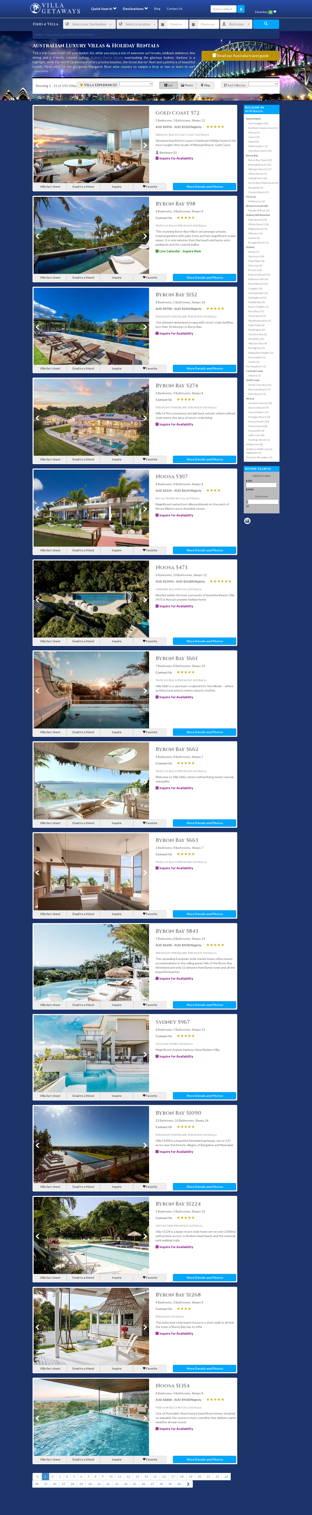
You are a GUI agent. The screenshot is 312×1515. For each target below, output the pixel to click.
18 (182, 1476)
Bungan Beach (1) (258, 242)
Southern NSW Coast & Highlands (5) (259, 450)
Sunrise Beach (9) (258, 407)
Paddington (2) (256, 329)
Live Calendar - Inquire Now (178, 251)
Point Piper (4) (256, 261)
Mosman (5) (255, 265)
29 (81, 1484)
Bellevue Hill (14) (258, 279)
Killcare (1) (254, 375)
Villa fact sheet (50, 186)
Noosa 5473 (171, 567)
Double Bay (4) (256, 302)
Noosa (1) (254, 132)
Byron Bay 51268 (178, 1295)
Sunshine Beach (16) (260, 403)
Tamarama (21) (257, 315)
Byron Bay (252, 155)
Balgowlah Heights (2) (260, 352)
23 (226, 1476)
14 (146, 1476)
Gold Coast (253, 380)
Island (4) (253, 141)
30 (90, 1484)
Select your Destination (88, 24)
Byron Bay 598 (175, 203)
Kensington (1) (256, 357)
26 (54, 1484)
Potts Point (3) (256, 325)
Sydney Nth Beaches (258, 215)
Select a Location (137, 24)
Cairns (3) (254, 137)
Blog (157, 8)
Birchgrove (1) (256, 348)
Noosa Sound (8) (257, 426)
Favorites (265, 12)
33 (117, 1484)
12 (128, 1476)
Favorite (150, 186)
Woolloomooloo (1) (259, 320)
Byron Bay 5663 (177, 840)
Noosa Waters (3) (258, 412)
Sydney (250, 247)
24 (37, 1484)
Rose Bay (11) (256, 311)
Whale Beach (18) (258, 224)
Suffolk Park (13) (257, 178)
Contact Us (174, 8)
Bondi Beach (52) (258, 283)
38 (161, 1484)
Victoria (251, 196)
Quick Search (103, 9)
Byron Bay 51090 (178, 1113)
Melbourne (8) (254, 444)
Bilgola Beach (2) (258, 228)
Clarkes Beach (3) (258, 192)
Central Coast (254, 371)
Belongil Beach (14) (259, 164)
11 (119, 1476)
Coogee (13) (255, 288)
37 (152, 1484)
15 (155, 1476)
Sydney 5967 (173, 1022)
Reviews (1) (166, 152)
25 (45, 1484)
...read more (40, 71)
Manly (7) (253, 251)
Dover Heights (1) (258, 306)
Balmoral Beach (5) (259, 274)
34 (125, 1484)
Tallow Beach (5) (257, 173)
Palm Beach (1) (257, 394)
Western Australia (257, 205)
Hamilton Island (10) (260, 150)
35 (134, 1484)
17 (173, 1476)
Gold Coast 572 (178, 113)
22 (217, 1476)
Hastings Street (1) (259, 439)
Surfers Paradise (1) (259, 384)
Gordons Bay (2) (257, 334)
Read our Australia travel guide (240, 55)
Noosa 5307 (172, 476)
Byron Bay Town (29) (260, 160)
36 (143, 1484)
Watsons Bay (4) (257, 343)
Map (205, 85)
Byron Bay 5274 (177, 385)
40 (179, 1484)
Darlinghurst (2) (257, 297)
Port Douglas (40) (258, 123)
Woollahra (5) (256, 338)
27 (63, 1484)
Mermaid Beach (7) (259, 389)
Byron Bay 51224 (178, 1204)
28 (72, 1484)
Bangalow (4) (255, 187)
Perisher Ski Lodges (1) (259, 457)
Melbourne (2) (256, 201)
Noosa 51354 (173, 1385)
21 (208, 1476)
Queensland (253, 118)
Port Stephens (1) (256, 366)
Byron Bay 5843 (177, 931)
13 (137, 1476)
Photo (187, 85)
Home (39, 34)
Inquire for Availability (174, 158)
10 (110, 1476)
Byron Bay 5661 (177, 658)
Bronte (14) (255, 270)
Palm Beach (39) (257, 219)
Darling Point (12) (258, 293)
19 (190, 1476)
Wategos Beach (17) (259, 169)
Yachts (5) (254, 361)
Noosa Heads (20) (258, 421)
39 (170, 1484)
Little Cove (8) (256, 435)
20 (199, 1476)
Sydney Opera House (107, 57)
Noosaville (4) (256, 430)
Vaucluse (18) (256, 256)
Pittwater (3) (255, 233)
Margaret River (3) (258, 210)
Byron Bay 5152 (176, 294)
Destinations (135, 9)
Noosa (250, 398)
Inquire (117, 186)
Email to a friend (83, 186)
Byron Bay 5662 (177, 749)
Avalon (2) (254, 238)
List (168, 85)
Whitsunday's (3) (258, 146)
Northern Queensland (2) (263, 128)
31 (99, 1484)
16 (164, 1476)
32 (108, 1484)
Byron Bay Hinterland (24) (263, 182)
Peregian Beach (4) (259, 417)
